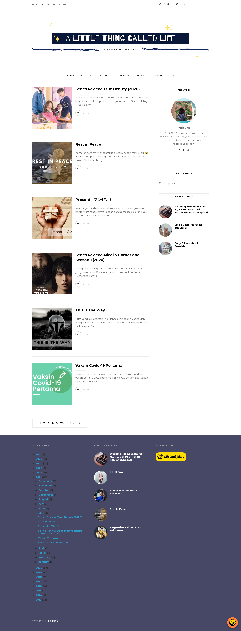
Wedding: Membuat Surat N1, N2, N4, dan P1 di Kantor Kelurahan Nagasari (191, 209)
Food (85, 75)
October (44, 490)
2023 (39, 468)
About (45, 4)
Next (72, 423)
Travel (158, 75)
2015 (39, 590)
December (46, 481)
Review (139, 75)
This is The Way (90, 310)
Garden (103, 75)
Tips (171, 75)
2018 (39, 576)
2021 (39, 477)
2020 (39, 567)
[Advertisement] (184, 316)
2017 (39, 581)
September (46, 494)
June (42, 508)
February (45, 557)
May (41, 513)
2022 (39, 472)
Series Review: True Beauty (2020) (107, 89)
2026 (39, 454)
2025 (39, 458)
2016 (39, 586)
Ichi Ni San (116, 472)
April (42, 548)
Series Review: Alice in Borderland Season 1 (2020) (60, 532)
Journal (120, 75)
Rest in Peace (88, 144)
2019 (39, 572)
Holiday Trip (59, 4)
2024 (39, 463)
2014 (39, 595)
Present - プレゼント (94, 199)
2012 (39, 599)
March (43, 552)
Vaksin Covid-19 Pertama (98, 365)
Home (35, 4)
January (44, 561)
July (41, 503)
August (44, 499)
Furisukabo (51, 620)
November (46, 485)
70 (61, 423)
